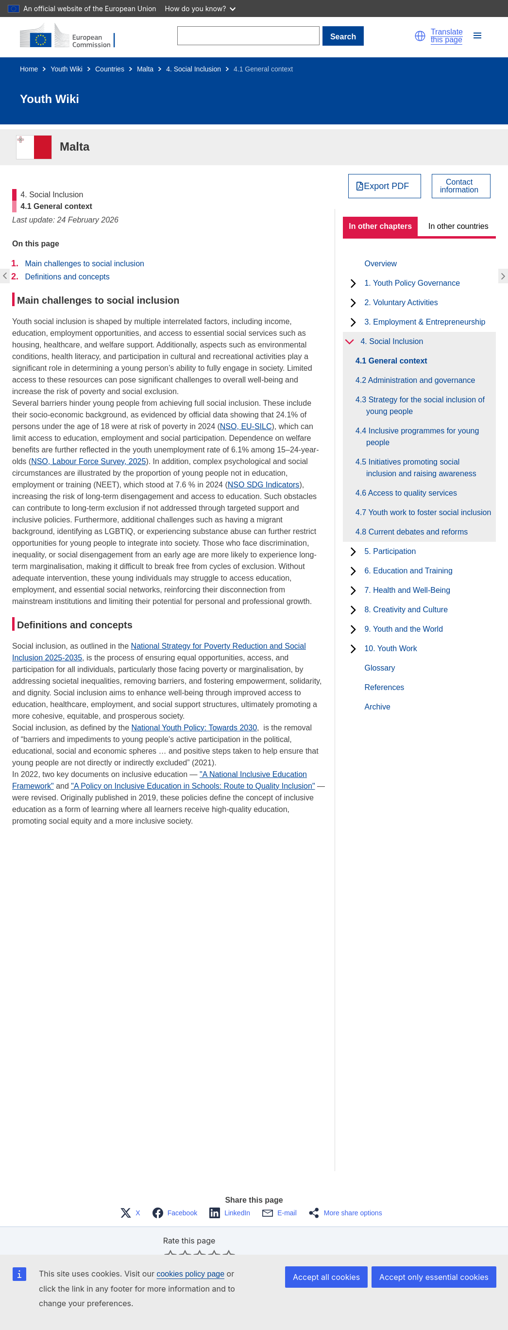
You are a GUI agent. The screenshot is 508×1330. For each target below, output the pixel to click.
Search (343, 37)
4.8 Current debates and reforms (417, 532)
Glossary (379, 668)
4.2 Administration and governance (420, 380)
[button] (420, 36)
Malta (145, 69)
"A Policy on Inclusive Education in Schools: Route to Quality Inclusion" (193, 786)
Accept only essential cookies (434, 1277)
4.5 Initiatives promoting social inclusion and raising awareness (421, 468)
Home (29, 69)
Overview (380, 263)
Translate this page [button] (447, 36)
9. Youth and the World (403, 629)
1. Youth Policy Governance (412, 283)
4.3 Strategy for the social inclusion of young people (425, 405)
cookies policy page (190, 1274)
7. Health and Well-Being (407, 590)
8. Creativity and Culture (406, 609)
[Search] (248, 35)
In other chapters (380, 226)
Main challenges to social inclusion (84, 263)
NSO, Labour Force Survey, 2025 (88, 461)
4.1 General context (396, 361)
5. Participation (390, 551)
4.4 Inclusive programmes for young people (422, 437)
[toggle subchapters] (353, 283)
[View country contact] (461, 186)
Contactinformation (459, 186)
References (384, 687)
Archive (377, 707)
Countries (109, 69)
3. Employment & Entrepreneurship (424, 322)
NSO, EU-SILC (246, 426)
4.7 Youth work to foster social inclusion (428, 512)
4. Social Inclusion (193, 69)
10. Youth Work (390, 648)
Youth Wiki (67, 69)
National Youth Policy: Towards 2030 (194, 728)
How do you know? (200, 8)
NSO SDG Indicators (264, 485)
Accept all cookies (326, 1277)
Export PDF (386, 186)
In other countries (458, 226)
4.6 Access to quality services (411, 493)
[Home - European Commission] (73, 36)
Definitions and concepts (67, 277)
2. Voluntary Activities (401, 302)
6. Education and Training (408, 571)
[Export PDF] (385, 186)
